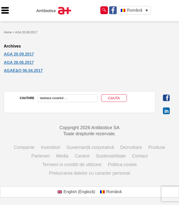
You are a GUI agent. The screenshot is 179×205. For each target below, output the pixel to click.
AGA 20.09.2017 (19, 54)
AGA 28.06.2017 (19, 62)
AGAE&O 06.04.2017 (23, 71)
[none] (134, 10)
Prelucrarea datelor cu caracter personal (89, 173)
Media (62, 155)
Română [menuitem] (134, 10)
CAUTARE (27, 98)
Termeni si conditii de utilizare (71, 164)
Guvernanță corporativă (90, 147)
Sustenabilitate (111, 155)
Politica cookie (122, 164)
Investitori (50, 147)
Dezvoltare (131, 147)
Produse (156, 147)
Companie (24, 147)
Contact (140, 155)
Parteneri (40, 155)
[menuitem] (134, 10)
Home (8, 32)
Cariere (82, 155)
